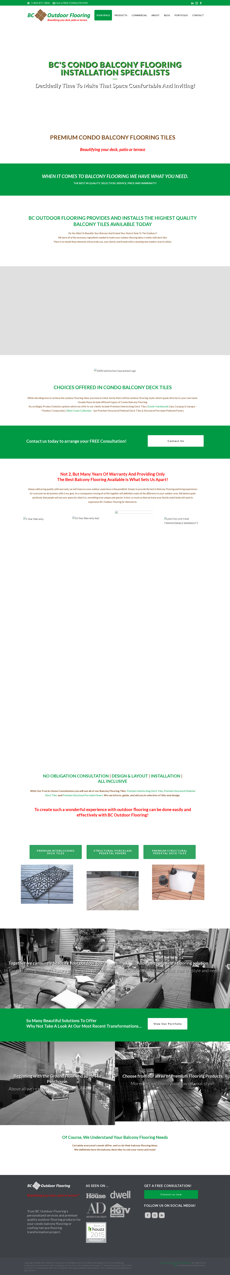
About (155, 15)
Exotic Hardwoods (158, 406)
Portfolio (181, 15)
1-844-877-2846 (40, 2)
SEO (175, 1265)
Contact (198, 15)
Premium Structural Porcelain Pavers (83, 795)
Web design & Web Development (176, 1263)
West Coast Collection (79, 410)
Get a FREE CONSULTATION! (70, 2)
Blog (167, 15)
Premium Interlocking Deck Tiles (145, 790)
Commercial (139, 15)
